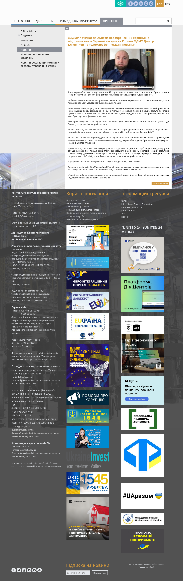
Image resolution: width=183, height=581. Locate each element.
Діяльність (44, 21)
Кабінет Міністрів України (78, 206)
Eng (167, 3)
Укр (159, 3)
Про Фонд (22, 21)
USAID (124, 201)
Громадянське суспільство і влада (82, 209)
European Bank (128, 210)
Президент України (75, 200)
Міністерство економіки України (82, 219)
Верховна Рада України (77, 203)
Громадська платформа (77, 21)
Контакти (27, 40)
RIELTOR (125, 217)
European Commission (132, 207)
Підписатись (99, 573)
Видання (25, 35)
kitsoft (151, 567)
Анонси (25, 45)
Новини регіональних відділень (35, 56)
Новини (26, 49)
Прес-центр (111, 21)
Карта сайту (28, 30)
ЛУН (123, 213)
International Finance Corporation (137, 204)
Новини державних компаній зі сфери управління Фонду (40, 64)
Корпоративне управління (160, 183)
